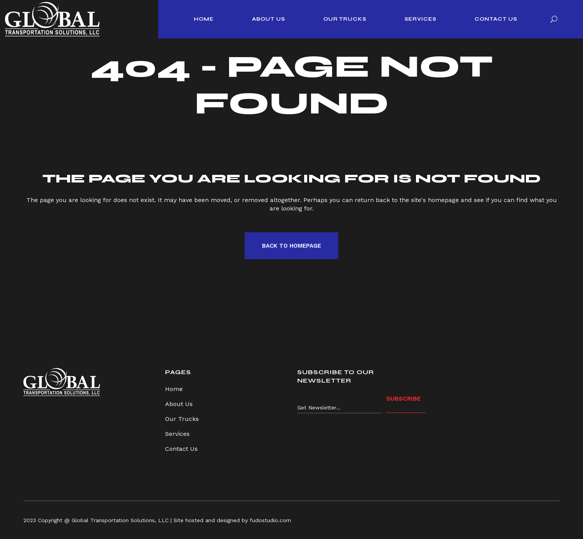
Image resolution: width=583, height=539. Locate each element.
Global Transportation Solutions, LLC (120, 520)
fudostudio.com (270, 520)
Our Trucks (182, 418)
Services (177, 433)
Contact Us (181, 448)
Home (174, 389)
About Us (179, 404)
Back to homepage (291, 245)
